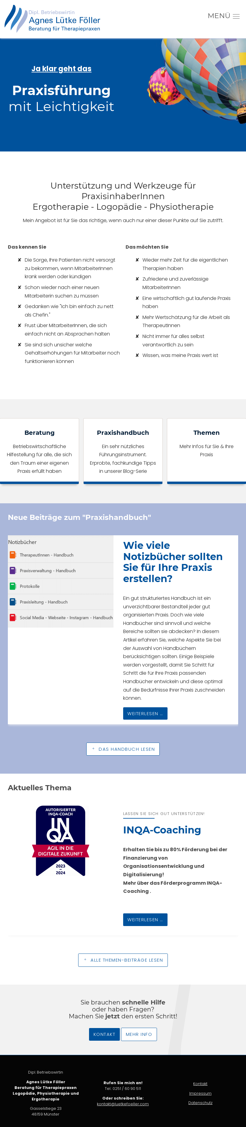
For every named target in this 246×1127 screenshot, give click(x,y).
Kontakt (104, 1034)
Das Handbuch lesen (126, 749)
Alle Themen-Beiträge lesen (126, 960)
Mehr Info (139, 1034)
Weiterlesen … (143, 712)
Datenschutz (200, 1102)
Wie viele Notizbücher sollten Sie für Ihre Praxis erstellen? (173, 562)
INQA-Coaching (162, 830)
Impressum (200, 1093)
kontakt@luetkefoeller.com (123, 1103)
